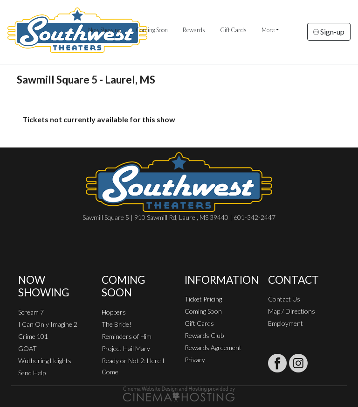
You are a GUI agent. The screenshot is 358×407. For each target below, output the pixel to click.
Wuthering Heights (44, 361)
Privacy (195, 360)
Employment (285, 323)
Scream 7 (31, 312)
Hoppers (114, 312)
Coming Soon (152, 30)
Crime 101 (33, 336)
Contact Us (284, 299)
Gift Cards (233, 30)
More (268, 30)
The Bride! (116, 324)
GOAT (27, 348)
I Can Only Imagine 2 (47, 324)
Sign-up (328, 31)
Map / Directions (291, 311)
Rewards (194, 30)
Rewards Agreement (213, 347)
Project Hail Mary (126, 348)
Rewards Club (204, 335)
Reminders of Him (126, 336)
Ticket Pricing (203, 299)
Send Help (32, 373)
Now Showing (104, 30)
